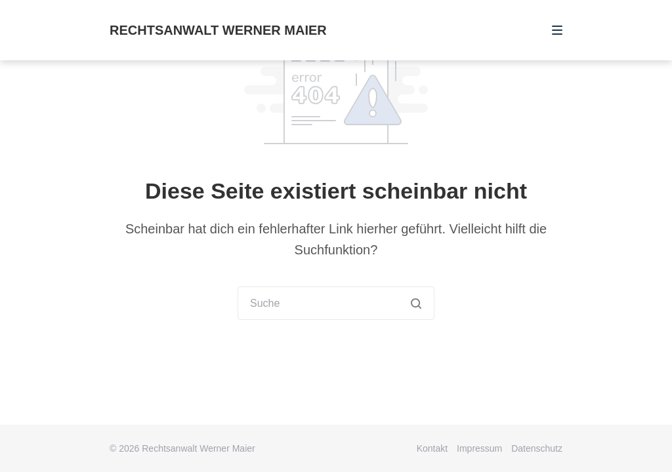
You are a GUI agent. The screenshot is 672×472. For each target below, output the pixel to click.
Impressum (479, 448)
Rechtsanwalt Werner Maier (218, 30)
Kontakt (432, 448)
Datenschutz (536, 448)
